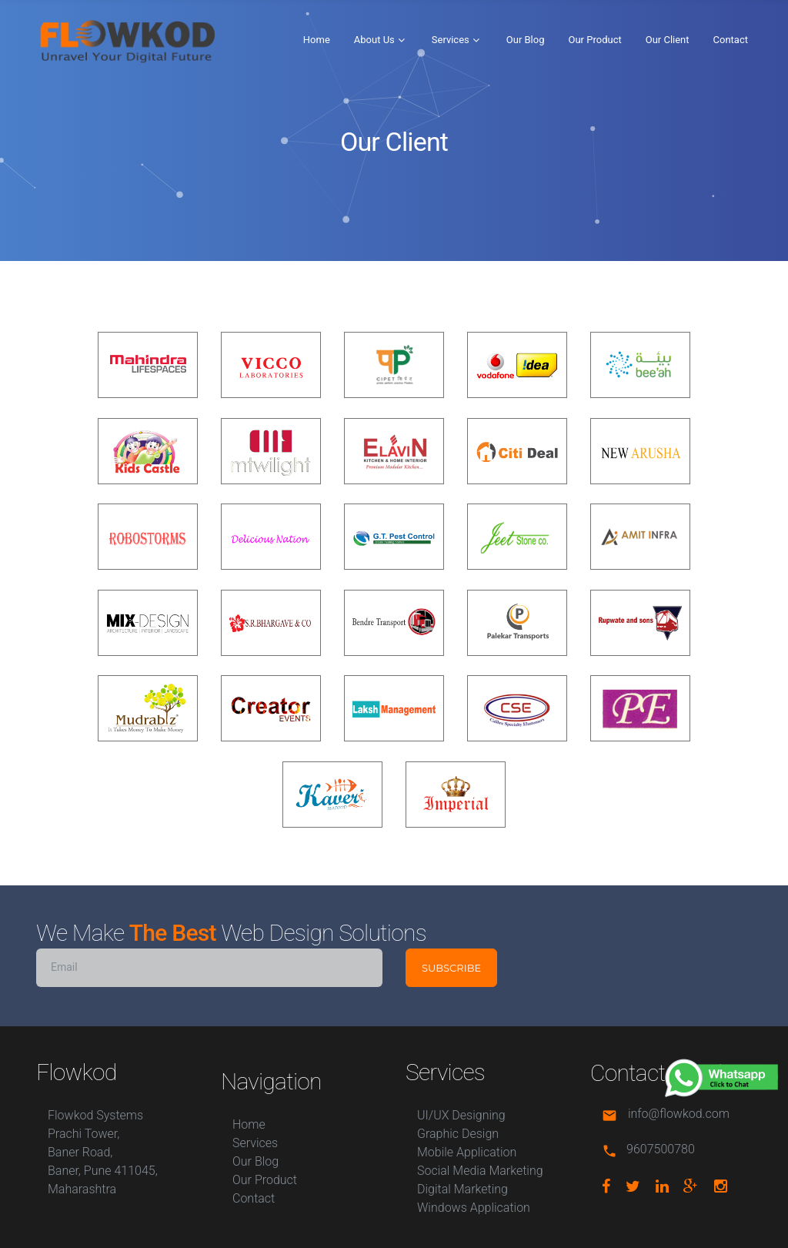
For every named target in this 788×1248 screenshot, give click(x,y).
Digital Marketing (462, 1189)
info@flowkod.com (679, 1114)
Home (316, 39)
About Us (374, 39)
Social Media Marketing (480, 1170)
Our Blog (525, 39)
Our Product (595, 39)
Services (450, 39)
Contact (730, 39)
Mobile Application (466, 1152)
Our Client (668, 39)
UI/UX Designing (461, 1115)
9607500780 (660, 1149)
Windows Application (473, 1207)
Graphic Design (458, 1133)
